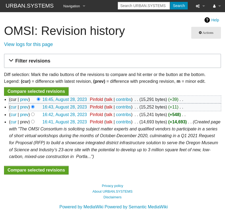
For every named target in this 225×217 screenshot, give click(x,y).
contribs (123, 99)
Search (179, 6)
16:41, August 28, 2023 (64, 122)
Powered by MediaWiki (81, 207)
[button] (112, 61)
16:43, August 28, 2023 (64, 107)
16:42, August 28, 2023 (64, 114)
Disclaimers (112, 197)
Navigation (71, 6)
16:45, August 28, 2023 (64, 99)
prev (24, 99)
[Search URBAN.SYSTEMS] (144, 5)
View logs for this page (28, 44)
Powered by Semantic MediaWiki (136, 207)
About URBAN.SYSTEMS (112, 191)
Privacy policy (112, 186)
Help (215, 20)
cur (13, 107)
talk (109, 99)
